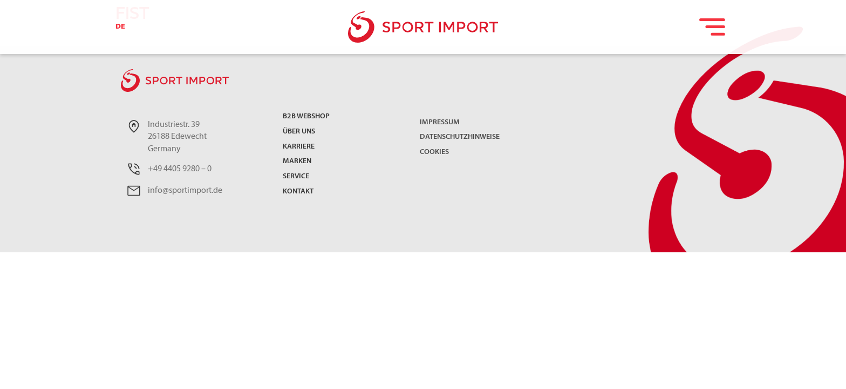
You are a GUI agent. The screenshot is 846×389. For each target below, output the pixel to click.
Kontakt (298, 192)
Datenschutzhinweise (460, 137)
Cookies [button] (434, 152)
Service (296, 176)
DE (120, 27)
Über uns (299, 132)
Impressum (440, 122)
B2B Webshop (306, 116)
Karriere (299, 147)
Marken (297, 161)
